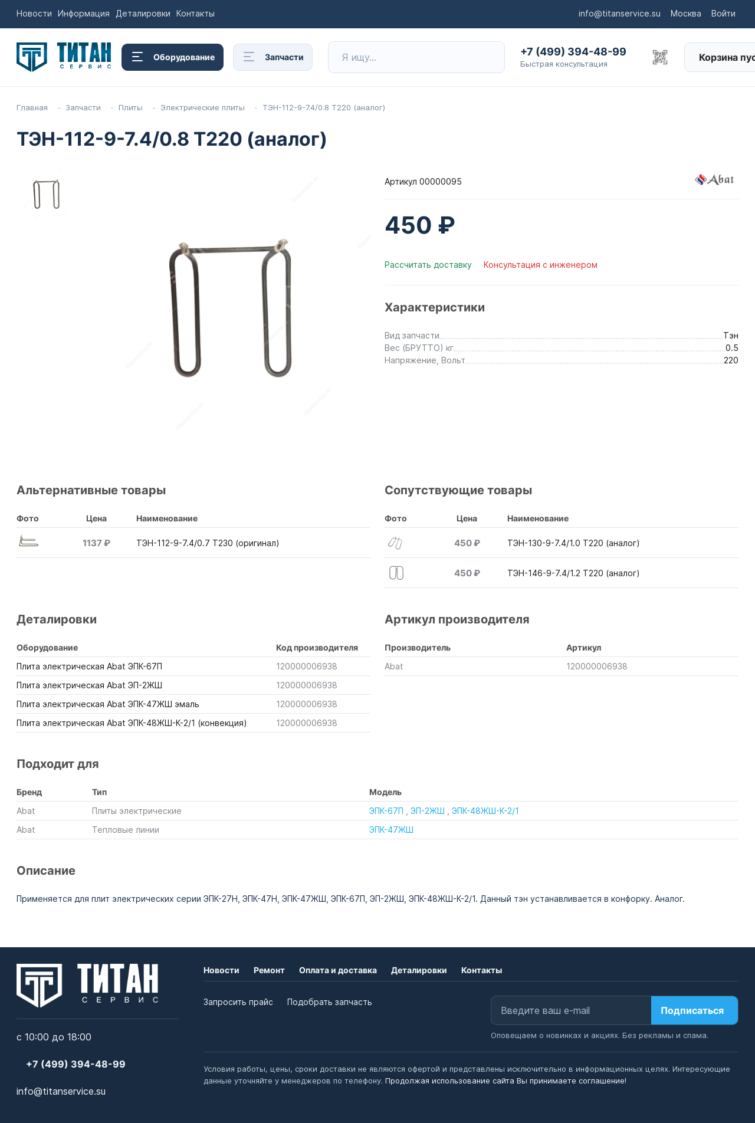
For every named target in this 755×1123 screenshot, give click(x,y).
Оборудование (172, 57)
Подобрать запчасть (329, 1002)
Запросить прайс (238, 1002)
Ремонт (269, 970)
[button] (577, 57)
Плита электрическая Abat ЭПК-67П (89, 666)
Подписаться (692, 1010)
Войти (723, 13)
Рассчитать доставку (429, 265)
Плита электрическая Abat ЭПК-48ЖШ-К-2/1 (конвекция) (132, 723)
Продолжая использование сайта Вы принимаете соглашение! (505, 1080)
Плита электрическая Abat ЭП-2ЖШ (89, 685)
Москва (686, 13)
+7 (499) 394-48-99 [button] (76, 1064)
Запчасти (273, 57)
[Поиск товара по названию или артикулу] (423, 57)
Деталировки (143, 13)
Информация (84, 13)
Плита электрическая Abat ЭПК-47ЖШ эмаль (108, 704)
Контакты (195, 13)
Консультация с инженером (541, 265)
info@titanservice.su (620, 13)
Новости (34, 13)
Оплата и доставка (338, 970)
